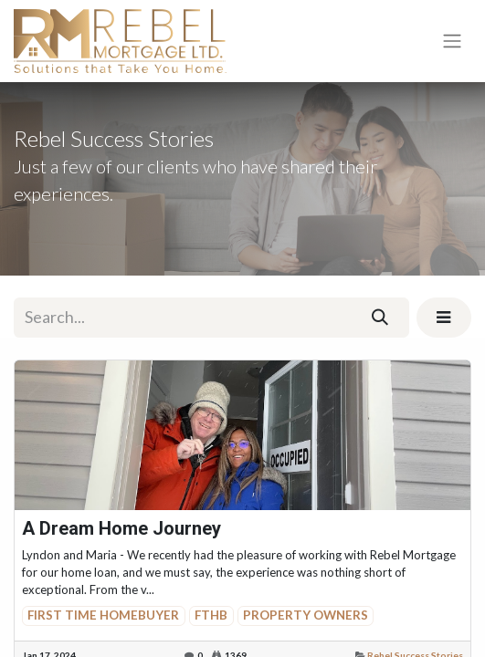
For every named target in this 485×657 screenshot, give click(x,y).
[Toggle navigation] (452, 41)
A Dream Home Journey (121, 528)
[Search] (380, 317)
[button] (443, 317)
